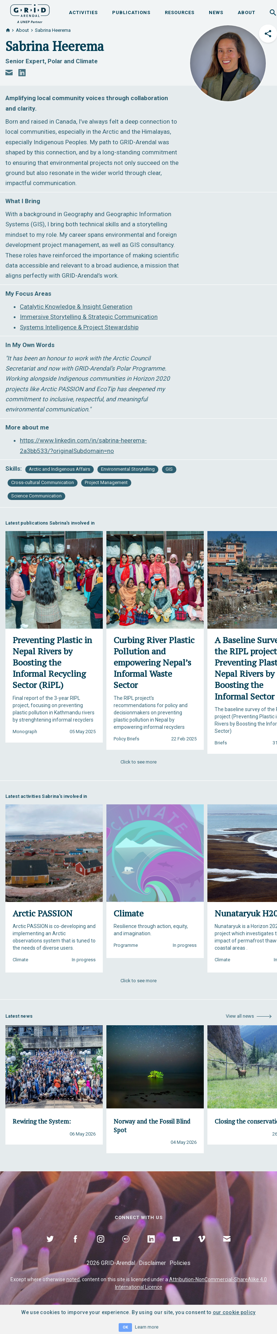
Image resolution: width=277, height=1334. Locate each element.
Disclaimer (152, 1263)
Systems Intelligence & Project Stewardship (79, 327)
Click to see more (138, 762)
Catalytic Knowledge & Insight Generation (76, 306)
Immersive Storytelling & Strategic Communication (89, 316)
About (246, 12)
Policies (180, 1263)
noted (73, 1279)
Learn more (146, 1327)
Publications (131, 12)
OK (125, 1327)
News (216, 12)
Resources (179, 12)
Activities (83, 12)
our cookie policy (234, 1312)
